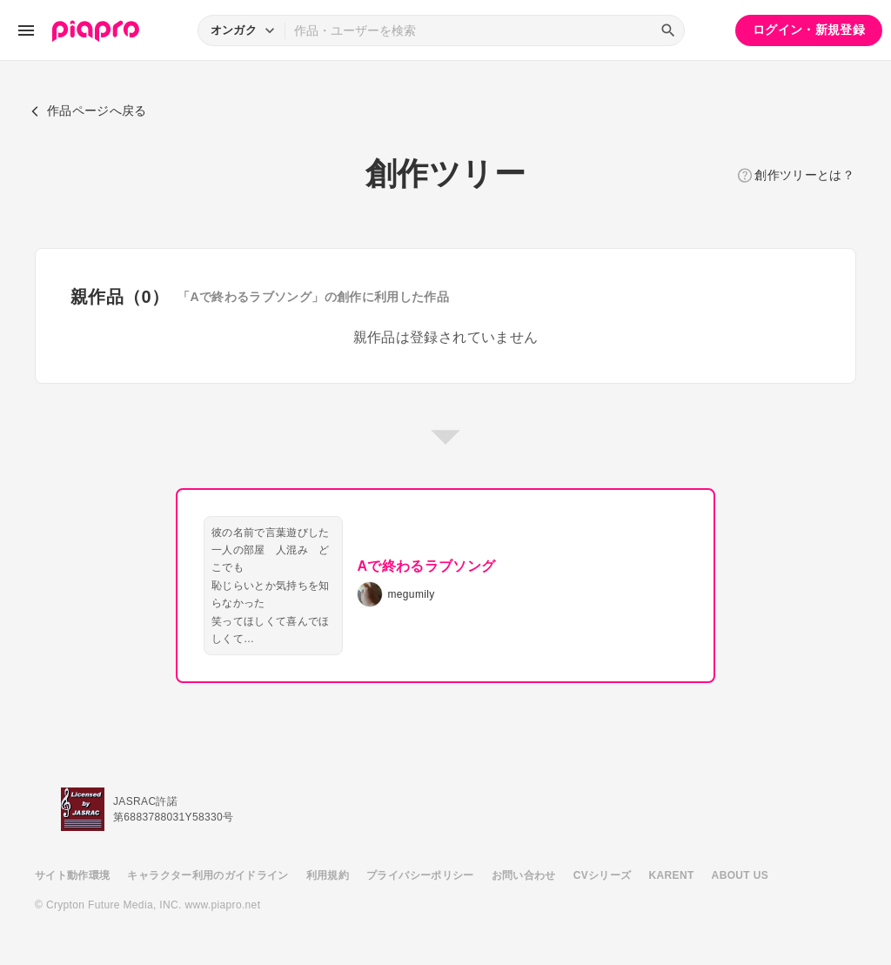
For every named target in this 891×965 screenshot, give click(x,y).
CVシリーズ (602, 875)
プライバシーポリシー (420, 875)
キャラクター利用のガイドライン (207, 875)
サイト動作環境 (72, 875)
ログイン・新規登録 (809, 30)
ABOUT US (740, 875)
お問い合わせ (524, 875)
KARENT (671, 875)
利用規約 (327, 875)
